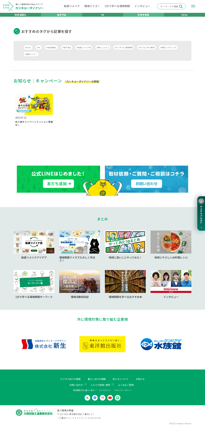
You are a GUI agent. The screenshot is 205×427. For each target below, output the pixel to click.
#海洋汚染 (66, 51)
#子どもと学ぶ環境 (147, 51)
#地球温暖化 (51, 51)
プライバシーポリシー (123, 390)
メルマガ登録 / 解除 (100, 385)
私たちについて (123, 379)
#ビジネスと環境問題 (124, 51)
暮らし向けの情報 (96, 379)
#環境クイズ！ (31, 58)
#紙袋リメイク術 (84, 51)
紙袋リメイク (72, 6)
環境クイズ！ (92, 6)
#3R (38, 51)
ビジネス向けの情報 (67, 379)
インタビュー (142, 6)
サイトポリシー (105, 390)
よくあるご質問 (128, 385)
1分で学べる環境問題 (117, 6)
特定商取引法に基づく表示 (83, 390)
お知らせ (144, 379)
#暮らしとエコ (103, 51)
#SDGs (28, 51)
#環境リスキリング (168, 51)
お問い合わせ (73, 385)
